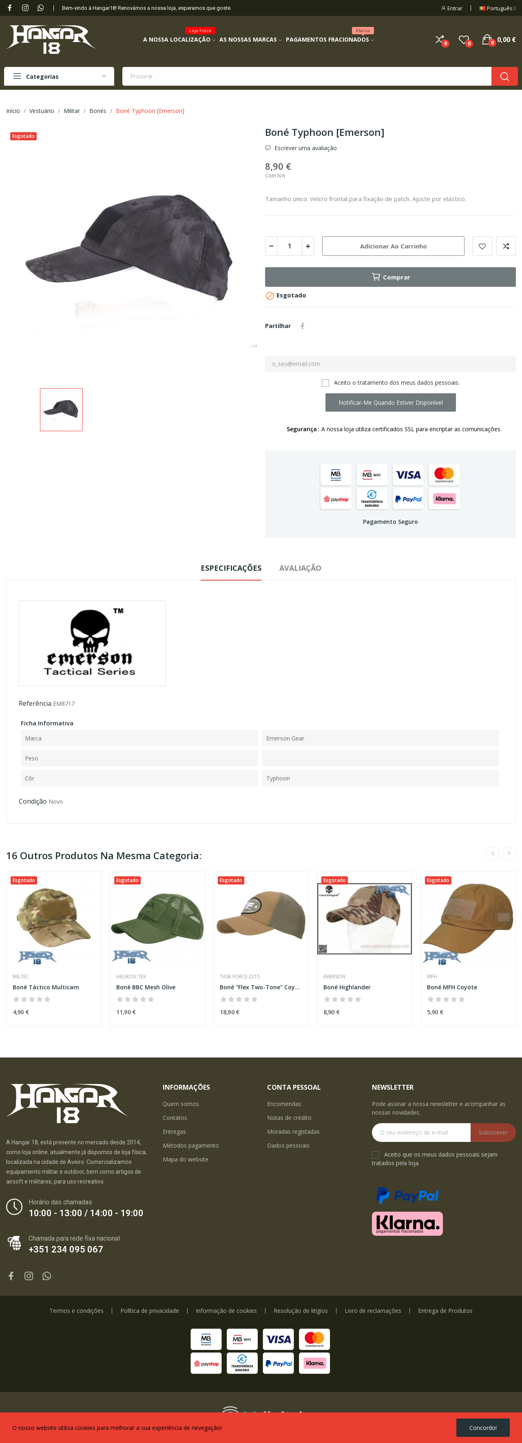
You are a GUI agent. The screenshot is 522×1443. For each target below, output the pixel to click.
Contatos (175, 1118)
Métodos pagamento (191, 1145)
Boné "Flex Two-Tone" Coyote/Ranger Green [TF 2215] (261, 987)
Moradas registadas (293, 1131)
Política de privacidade (149, 1311)
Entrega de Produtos (445, 1311)
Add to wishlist (482, 246)
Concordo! (483, 1428)
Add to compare (506, 246)
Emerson (334, 976)
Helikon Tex (131, 976)
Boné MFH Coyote (452, 987)
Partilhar (302, 326)
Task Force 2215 (240, 976)
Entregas (174, 1131)
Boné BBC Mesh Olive (145, 987)
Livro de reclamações (373, 1311)
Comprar (390, 277)
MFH (432, 976)
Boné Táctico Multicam (46, 987)
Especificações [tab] (231, 568)
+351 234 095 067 (66, 1249)
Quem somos (181, 1104)
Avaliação (300, 568)
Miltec (21, 976)
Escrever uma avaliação (305, 148)
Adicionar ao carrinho (393, 246)
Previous (493, 853)
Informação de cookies (226, 1311)
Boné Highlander (347, 987)
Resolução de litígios (301, 1311)
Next (509, 853)
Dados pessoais (288, 1145)
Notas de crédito (289, 1118)
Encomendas (284, 1104)
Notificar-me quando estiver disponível (390, 402)
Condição (33, 801)
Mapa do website (185, 1159)
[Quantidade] (289, 246)
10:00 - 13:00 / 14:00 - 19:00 (86, 1213)
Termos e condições (76, 1311)
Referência (35, 703)
